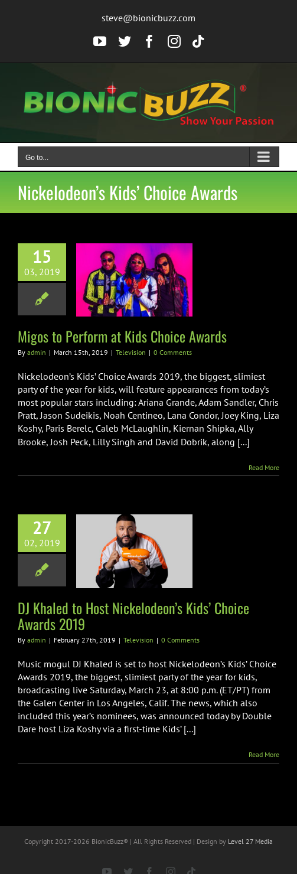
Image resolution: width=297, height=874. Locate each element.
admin (36, 352)
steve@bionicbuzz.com (148, 18)
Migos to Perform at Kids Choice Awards (122, 336)
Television (131, 352)
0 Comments (173, 352)
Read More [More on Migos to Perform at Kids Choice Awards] (264, 467)
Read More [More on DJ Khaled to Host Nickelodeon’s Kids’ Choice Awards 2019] (264, 754)
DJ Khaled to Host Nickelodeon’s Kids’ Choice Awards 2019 (133, 615)
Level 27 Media (250, 841)
